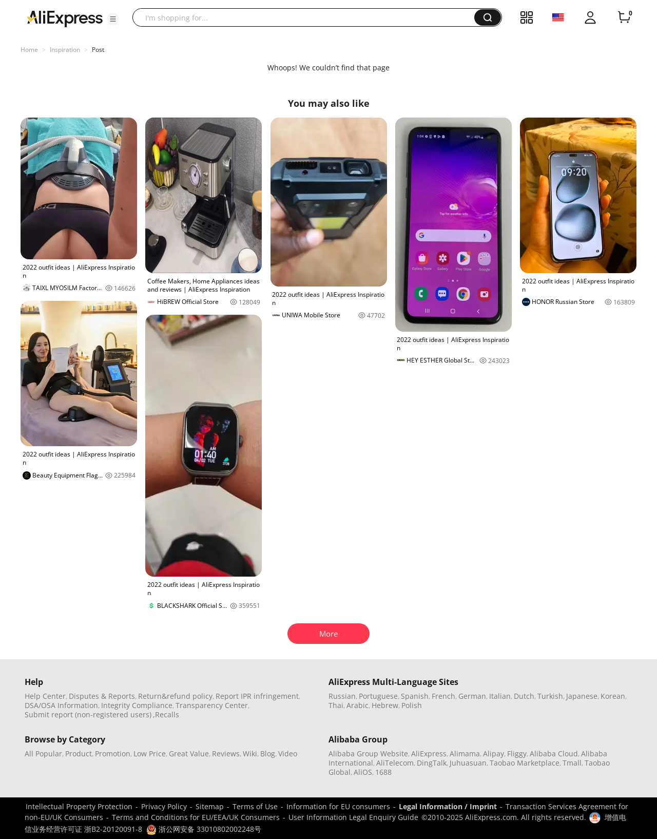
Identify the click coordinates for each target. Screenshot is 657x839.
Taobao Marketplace (524, 763)
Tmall (572, 763)
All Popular (43, 753)
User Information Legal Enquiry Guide (353, 817)
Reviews (226, 753)
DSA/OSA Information (61, 705)
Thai (335, 705)
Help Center (45, 696)
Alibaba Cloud (554, 753)
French (443, 696)
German (472, 696)
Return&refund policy (175, 696)
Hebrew (385, 705)
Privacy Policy (164, 806)
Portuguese (378, 696)
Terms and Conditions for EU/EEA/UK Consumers (196, 817)
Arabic (357, 705)
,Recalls (166, 714)
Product (78, 753)
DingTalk (432, 763)
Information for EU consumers (338, 806)
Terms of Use (255, 806)
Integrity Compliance (136, 705)
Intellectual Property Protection (79, 806)
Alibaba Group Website (368, 753)
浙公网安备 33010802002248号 (203, 829)
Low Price (149, 753)
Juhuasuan (468, 763)
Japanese (581, 696)
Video (287, 753)
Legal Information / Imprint (448, 806)
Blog (267, 753)
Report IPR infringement (257, 696)
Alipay (493, 753)
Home (29, 49)
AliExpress (429, 753)
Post (98, 49)
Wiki (250, 753)
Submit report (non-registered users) (88, 714)
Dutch (524, 696)
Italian (500, 696)
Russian (342, 696)
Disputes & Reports (102, 696)
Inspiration (65, 49)
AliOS (363, 772)
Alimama (465, 753)
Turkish (550, 696)
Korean (613, 696)
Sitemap (210, 806)
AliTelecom (395, 763)
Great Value (189, 753)
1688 (383, 772)
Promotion (112, 753)
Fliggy (517, 753)
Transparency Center (212, 705)
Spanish (415, 696)
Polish (411, 705)
